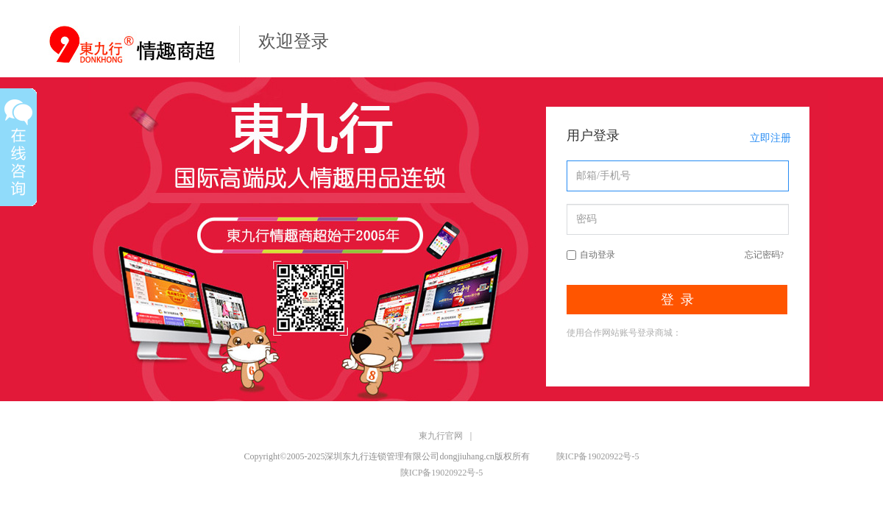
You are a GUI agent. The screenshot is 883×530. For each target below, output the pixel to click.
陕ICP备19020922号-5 (597, 456)
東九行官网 (441, 436)
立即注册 (770, 138)
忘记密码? (764, 255)
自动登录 (597, 255)
